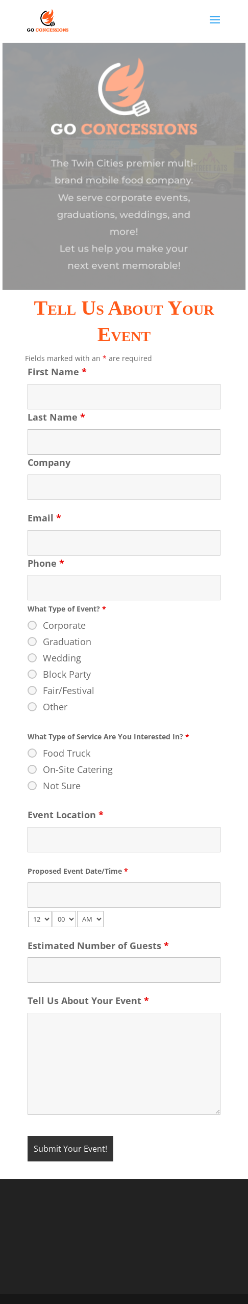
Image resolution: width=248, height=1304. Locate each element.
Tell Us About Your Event (88, 1000)
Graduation (67, 641)
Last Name (56, 417)
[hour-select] (40, 919)
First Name (57, 372)
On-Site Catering (78, 769)
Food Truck (66, 753)
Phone (46, 563)
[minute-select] (64, 919)
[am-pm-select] (90, 919)
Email (44, 518)
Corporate (64, 625)
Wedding (62, 658)
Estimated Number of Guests (98, 945)
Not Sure (62, 786)
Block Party (67, 674)
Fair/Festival (68, 690)
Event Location (66, 815)
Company (49, 462)
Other (55, 707)
